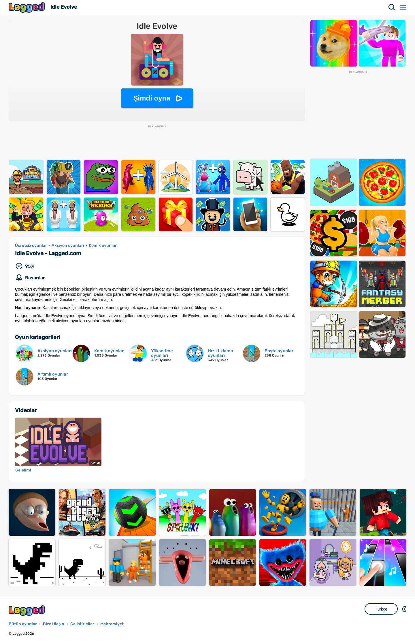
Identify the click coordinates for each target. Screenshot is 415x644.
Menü (403, 7)
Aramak (392, 7)
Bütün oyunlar (23, 624)
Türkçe (381, 609)
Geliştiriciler (82, 624)
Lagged (27, 7)
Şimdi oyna (151, 98)
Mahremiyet (112, 624)
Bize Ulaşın (53, 624)
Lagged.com (27, 610)
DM (405, 609)
